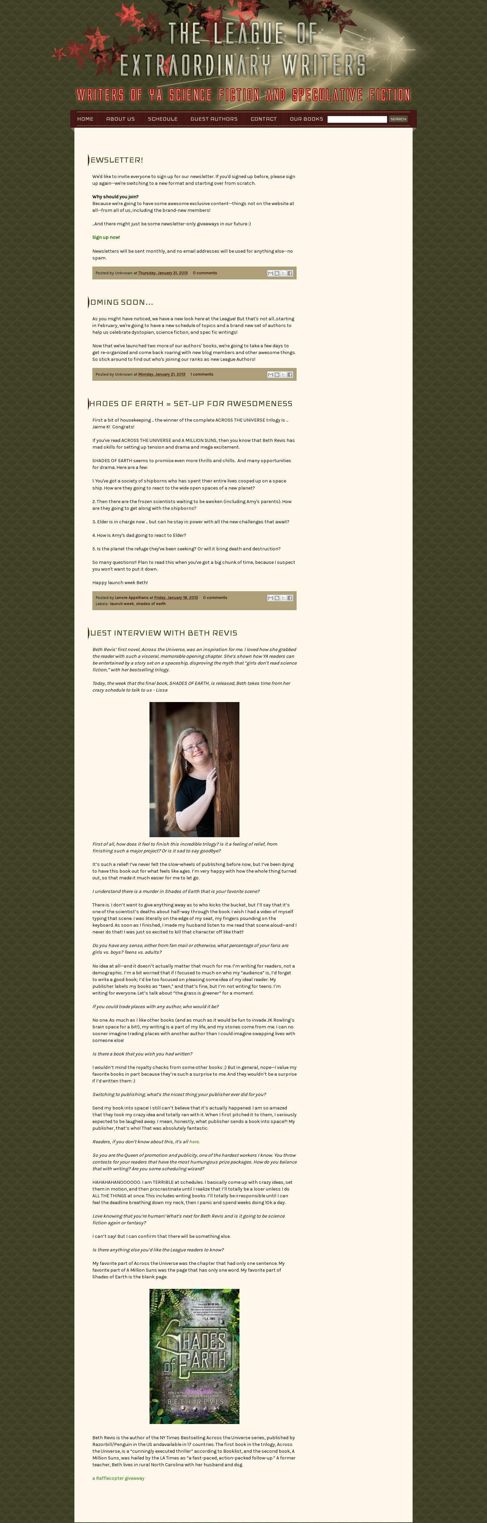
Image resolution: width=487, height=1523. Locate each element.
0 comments (205, 273)
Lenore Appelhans (132, 597)
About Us (120, 118)
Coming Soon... (118, 302)
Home (85, 118)
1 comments (201, 374)
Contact (264, 118)
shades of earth (151, 603)
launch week (122, 603)
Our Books (306, 118)
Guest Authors (214, 118)
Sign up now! (106, 237)
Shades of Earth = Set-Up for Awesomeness (188, 403)
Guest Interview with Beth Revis (160, 632)
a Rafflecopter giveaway (118, 1478)
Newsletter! (113, 159)
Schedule (163, 118)
